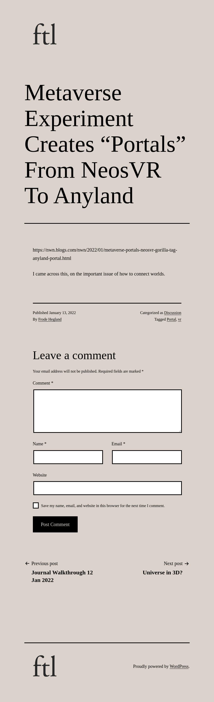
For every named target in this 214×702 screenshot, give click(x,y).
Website (40, 475)
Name (40, 443)
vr (179, 319)
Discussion (172, 313)
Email (118, 443)
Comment (43, 383)
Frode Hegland (50, 319)
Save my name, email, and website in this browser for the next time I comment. (103, 506)
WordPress (179, 666)
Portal (171, 319)
